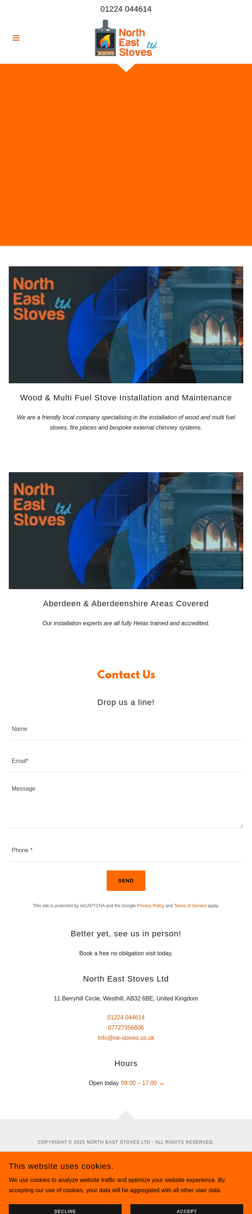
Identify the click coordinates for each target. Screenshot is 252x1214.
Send (126, 881)
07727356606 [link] (126, 1028)
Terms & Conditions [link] (126, 1187)
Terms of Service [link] (190, 905)
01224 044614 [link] (126, 8)
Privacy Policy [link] (150, 905)
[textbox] (126, 728)
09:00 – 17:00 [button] (139, 1083)
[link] (125, 38)
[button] (26, 38)
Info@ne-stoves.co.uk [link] (126, 1038)
